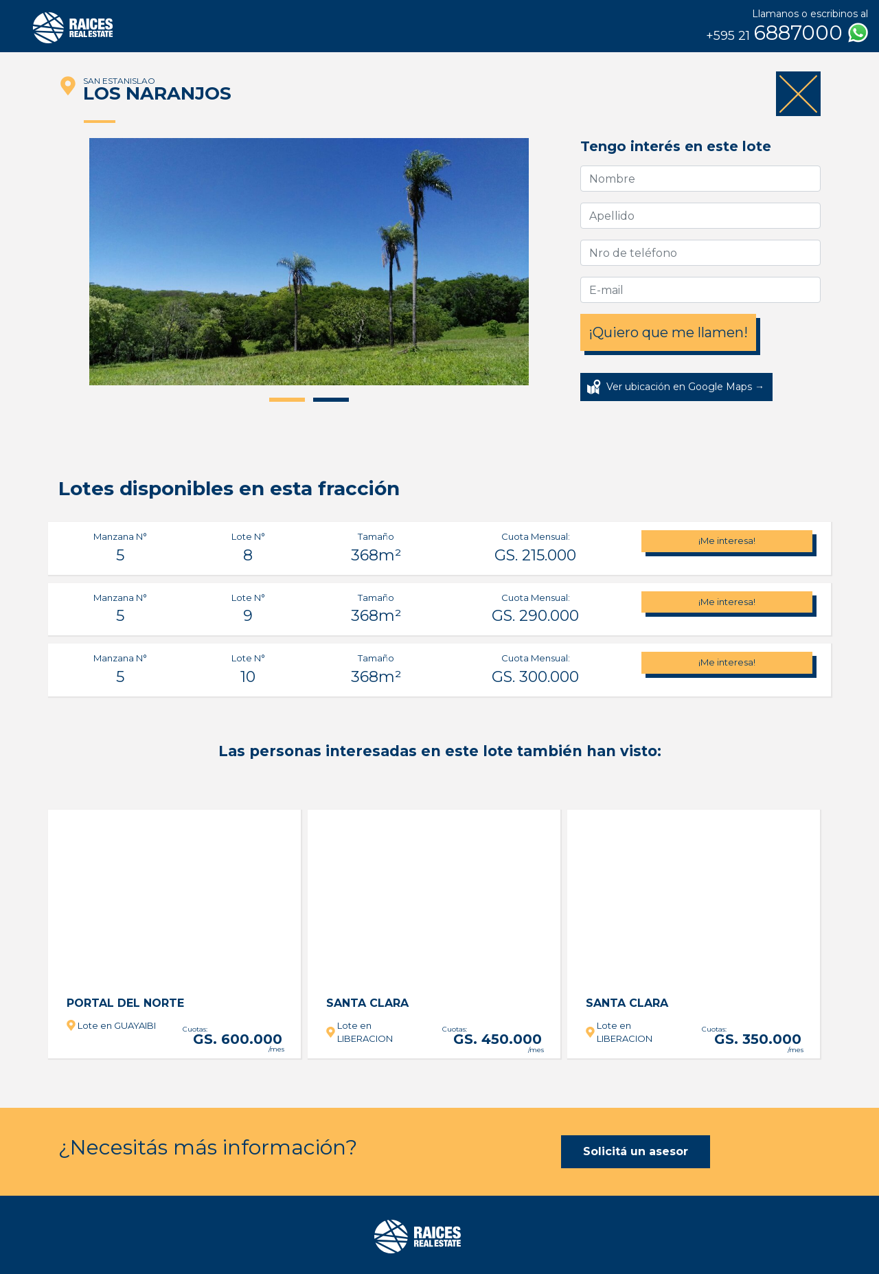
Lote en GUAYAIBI (117, 1025)
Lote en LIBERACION (365, 1032)
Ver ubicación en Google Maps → (685, 386)
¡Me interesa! (726, 540)
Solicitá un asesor (635, 1151)
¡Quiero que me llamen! (668, 332)
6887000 (787, 33)
